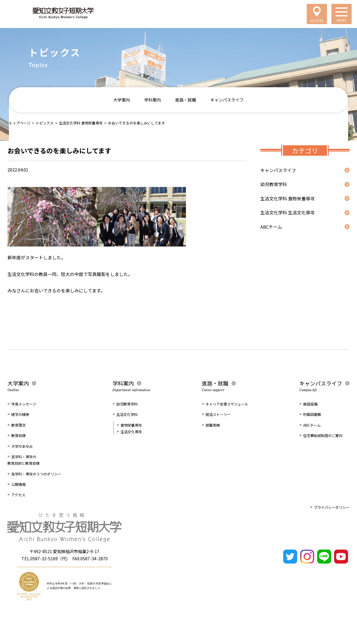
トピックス (45, 122)
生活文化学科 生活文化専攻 (287, 212)
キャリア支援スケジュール (227, 403)
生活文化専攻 (131, 431)
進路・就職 (185, 100)
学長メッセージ (23, 403)
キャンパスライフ (227, 100)
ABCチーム (271, 227)
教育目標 (18, 435)
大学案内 (121, 100)
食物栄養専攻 (131, 425)
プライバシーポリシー (332, 507)
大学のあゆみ (22, 446)
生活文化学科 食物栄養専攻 (81, 122)
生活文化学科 (127, 414)
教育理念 (18, 425)
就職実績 (213, 425)
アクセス (18, 494)
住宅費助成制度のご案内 (322, 435)
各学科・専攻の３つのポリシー (36, 473)
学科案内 (152, 100)
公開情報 (18, 484)
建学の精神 (20, 414)
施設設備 (310, 403)
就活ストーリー (218, 414)
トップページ (19, 122)
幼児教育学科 (273, 184)
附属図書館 (312, 414)
